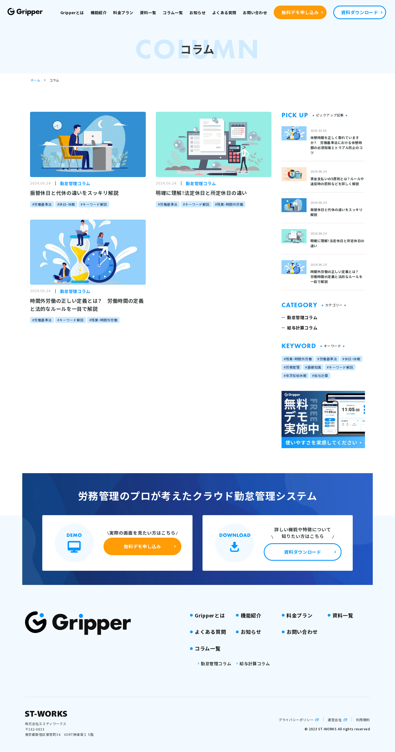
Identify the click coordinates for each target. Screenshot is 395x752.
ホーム (35, 80)
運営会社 (335, 719)
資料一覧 (148, 12)
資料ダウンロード (359, 12)
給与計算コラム (255, 663)
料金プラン (123, 12)
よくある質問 (224, 12)
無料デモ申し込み (300, 12)
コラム (54, 80)
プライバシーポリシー (295, 719)
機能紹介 (99, 12)
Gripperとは (72, 12)
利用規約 (363, 719)
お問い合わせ (255, 12)
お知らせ (197, 12)
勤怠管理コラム (216, 663)
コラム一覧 (173, 12)
